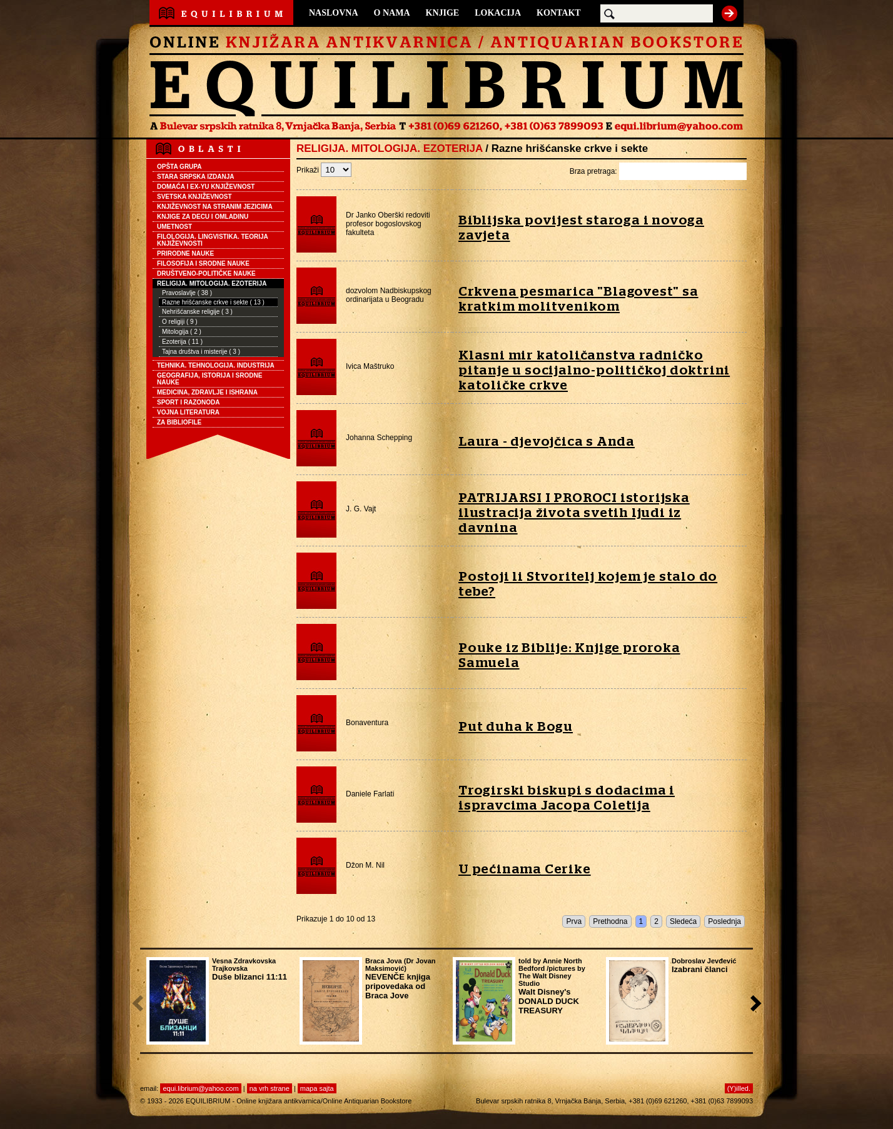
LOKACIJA (498, 13)
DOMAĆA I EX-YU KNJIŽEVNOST (206, 186)
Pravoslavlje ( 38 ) (187, 292)
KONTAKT (559, 13)
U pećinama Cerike (524, 869)
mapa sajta (317, 1088)
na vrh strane (270, 1088)
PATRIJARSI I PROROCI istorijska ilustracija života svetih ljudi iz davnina (574, 512)
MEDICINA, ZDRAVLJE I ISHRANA (207, 392)
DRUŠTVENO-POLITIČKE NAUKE (206, 273)
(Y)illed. (738, 1088)
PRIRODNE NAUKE (185, 253)
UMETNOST (174, 226)
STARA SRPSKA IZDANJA (196, 176)
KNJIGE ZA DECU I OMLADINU (202, 216)
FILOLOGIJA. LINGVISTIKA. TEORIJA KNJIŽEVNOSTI (212, 240)
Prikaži (323, 170)
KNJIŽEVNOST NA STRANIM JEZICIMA (215, 206)
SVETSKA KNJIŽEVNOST (194, 196)
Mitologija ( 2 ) (181, 331)
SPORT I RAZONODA (188, 402)
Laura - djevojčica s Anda (546, 441)
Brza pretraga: (658, 171)
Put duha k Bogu (515, 726)
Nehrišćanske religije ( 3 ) (197, 311)
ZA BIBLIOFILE (179, 422)
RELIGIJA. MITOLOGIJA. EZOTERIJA (211, 283)
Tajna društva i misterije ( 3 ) (201, 351)
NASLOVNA (333, 13)
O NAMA (392, 13)
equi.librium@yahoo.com (200, 1088)
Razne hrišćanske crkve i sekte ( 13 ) (213, 302)
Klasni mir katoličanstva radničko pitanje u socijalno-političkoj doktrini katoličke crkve (594, 370)
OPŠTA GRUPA (179, 166)
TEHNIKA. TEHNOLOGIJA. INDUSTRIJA (216, 365)
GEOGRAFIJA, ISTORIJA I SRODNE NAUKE (209, 379)
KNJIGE (443, 13)
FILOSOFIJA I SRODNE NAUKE (203, 263)
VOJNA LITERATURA (188, 412)
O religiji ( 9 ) (180, 321)
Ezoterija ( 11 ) (182, 341)
